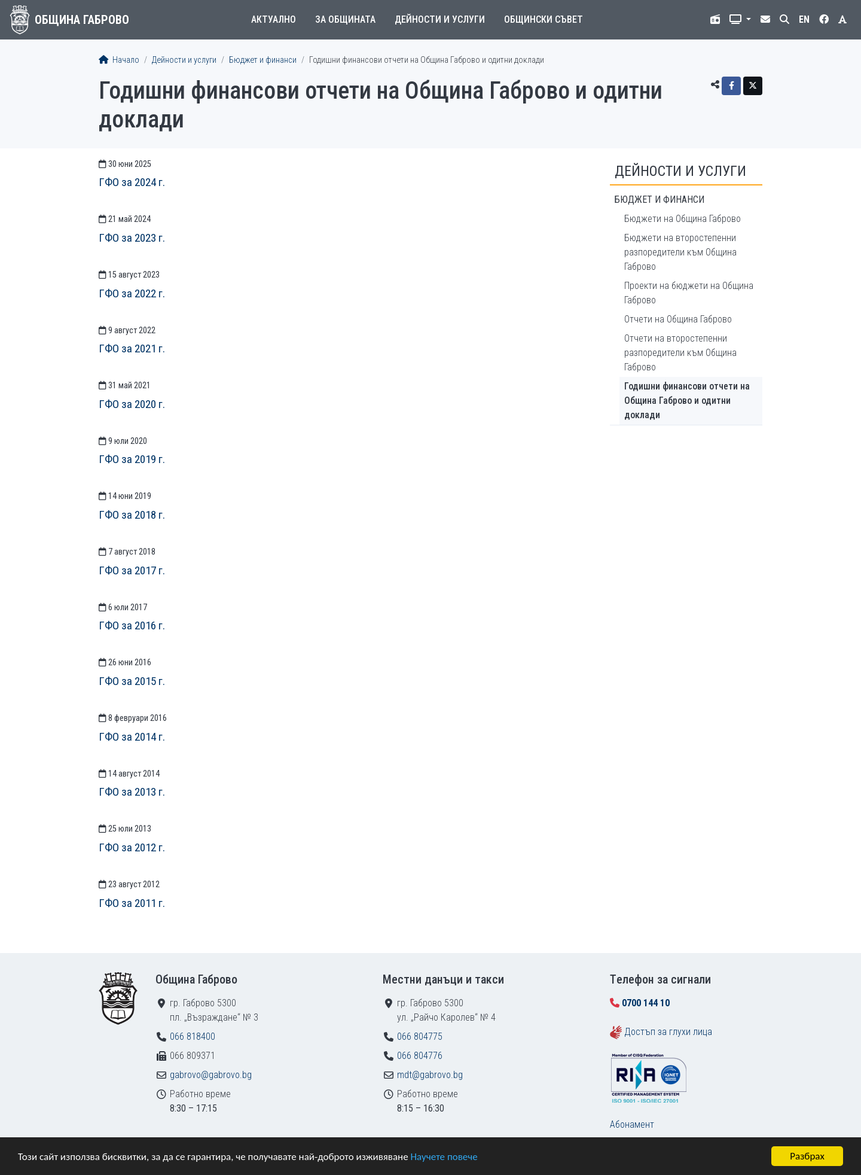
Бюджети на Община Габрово (682, 218)
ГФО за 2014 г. (132, 737)
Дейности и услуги (440, 19)
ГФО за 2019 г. (132, 459)
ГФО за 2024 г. (132, 182)
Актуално (273, 19)
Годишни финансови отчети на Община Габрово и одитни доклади (687, 400)
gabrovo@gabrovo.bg (211, 1074)
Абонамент (632, 1124)
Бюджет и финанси (263, 60)
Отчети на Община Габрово (678, 319)
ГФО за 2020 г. (132, 404)
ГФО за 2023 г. (132, 238)
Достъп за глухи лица (668, 1031)
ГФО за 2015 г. (132, 681)
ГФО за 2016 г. (132, 625)
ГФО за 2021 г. (132, 348)
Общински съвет (543, 19)
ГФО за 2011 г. (132, 903)
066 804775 (419, 1036)
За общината (345, 19)
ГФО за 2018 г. (132, 515)
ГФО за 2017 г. (132, 570)
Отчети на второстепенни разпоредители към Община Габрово (680, 353)
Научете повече (443, 1156)
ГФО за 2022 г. (132, 293)
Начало (119, 60)
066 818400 (192, 1036)
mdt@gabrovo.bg (430, 1074)
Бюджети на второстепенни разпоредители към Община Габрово (680, 252)
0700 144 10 (646, 1003)
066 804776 (419, 1055)
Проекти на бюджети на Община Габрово (688, 293)
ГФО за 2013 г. (132, 792)
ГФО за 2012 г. (132, 847)
